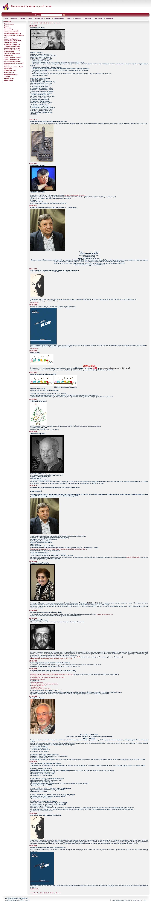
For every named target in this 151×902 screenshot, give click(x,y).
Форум (69, 18)
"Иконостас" (88, 18)
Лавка (30, 18)
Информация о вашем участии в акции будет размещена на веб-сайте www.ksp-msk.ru (58, 549)
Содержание (34, 889)
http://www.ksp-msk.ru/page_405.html (52, 677)
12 (50, 23)
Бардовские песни (37, 682)
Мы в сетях (98, 18)
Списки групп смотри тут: (105, 614)
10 (46, 23)
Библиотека (39, 18)
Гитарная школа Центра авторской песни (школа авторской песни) (51, 674)
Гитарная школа (59, 18)
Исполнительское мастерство (40, 689)
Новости (14, 18)
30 (56, 23)
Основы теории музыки (38, 685)
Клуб (6, 18)
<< (30, 23)
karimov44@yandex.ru (133, 557)
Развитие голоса (36, 687)
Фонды (48, 18)
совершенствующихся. (37, 679)
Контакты (78, 18)
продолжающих (35, 677)
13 (52, 23)
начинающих (34, 676)
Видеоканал (109, 18)
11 (48, 23)
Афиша (22, 18)
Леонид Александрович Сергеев (74, 195)
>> (59, 23)
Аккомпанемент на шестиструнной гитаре (44, 684)
